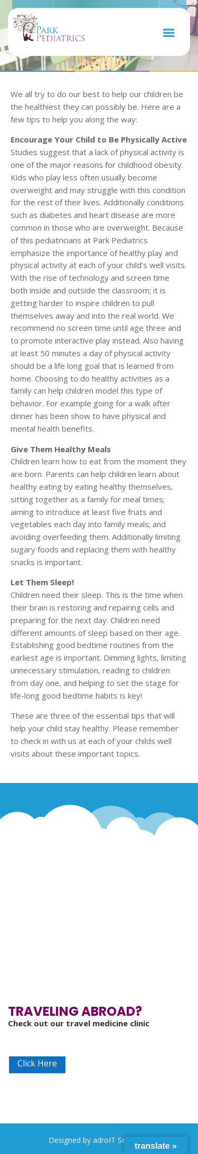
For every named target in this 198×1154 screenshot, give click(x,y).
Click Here (37, 1063)
